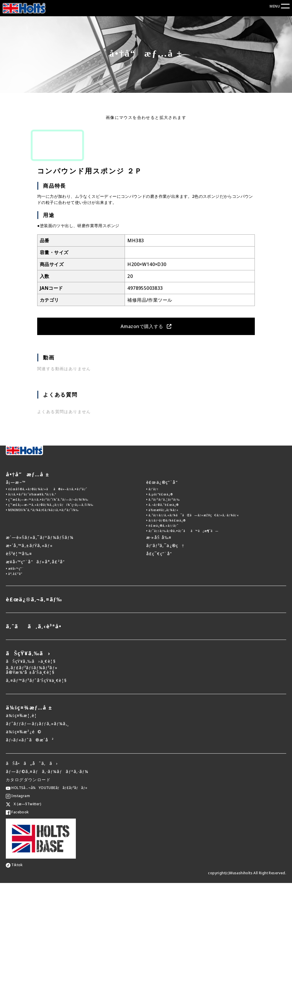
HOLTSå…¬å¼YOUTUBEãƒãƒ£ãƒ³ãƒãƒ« (46, 903)
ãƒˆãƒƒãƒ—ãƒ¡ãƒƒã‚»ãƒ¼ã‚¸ (37, 839)
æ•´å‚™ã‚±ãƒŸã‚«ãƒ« (29, 661)
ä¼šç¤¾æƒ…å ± (29, 823)
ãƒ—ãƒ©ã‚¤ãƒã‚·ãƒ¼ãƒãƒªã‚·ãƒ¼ (47, 887)
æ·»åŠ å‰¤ (159, 653)
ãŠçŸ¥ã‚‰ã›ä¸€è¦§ (30, 777)
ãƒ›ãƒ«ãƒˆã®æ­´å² (30, 856)
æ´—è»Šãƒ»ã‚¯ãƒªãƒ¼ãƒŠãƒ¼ (40, 653)
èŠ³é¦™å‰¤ (19, 669)
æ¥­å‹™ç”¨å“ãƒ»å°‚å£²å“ (37, 678)
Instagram (18, 911)
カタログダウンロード (28, 895)
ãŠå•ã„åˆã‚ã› (32, 879)
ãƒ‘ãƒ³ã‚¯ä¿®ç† (165, 661)
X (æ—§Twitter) (23, 919)
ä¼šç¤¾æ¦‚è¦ (23, 831)
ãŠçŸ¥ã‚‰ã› (28, 769)
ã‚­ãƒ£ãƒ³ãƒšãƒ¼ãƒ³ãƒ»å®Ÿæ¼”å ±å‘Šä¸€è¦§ (32, 786)
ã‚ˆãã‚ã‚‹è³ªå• (36, 742)
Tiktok (14, 980)
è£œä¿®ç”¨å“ (163, 598)
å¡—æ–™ (16, 598)
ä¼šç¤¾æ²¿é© (23, 847)
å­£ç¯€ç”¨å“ (160, 669)
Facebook (17, 928)
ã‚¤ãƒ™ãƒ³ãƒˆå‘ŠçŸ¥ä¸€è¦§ (36, 796)
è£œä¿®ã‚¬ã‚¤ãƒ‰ (34, 715)
